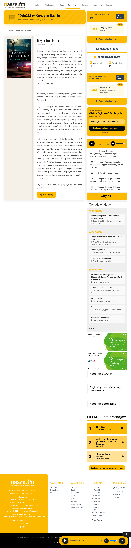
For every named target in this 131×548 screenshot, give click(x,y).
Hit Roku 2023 (96, 496)
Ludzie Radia (53, 487)
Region (73, 496)
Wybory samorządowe (77, 507)
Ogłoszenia (97, 5)
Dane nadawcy (22, 523)
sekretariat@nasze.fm (27, 499)
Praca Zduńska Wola (119, 492)
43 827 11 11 (19, 494)
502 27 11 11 (30, 494)
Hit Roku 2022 (96, 498)
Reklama (52, 493)
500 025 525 (21, 517)
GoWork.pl (116, 497)
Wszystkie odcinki (107, 132)
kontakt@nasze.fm (108, 56)
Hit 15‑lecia (95, 510)
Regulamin (40, 537)
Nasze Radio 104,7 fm (101, 374)
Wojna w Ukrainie (76, 504)
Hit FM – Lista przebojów (106, 417)
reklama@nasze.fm (30, 505)
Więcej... (107, 196)
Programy (73, 5)
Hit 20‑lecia (95, 507)
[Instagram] (24, 527)
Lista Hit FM (95, 487)
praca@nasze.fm (25, 520)
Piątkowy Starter (97, 516)
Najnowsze (74, 487)
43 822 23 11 (13, 499)
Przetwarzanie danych (55, 537)
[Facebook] (20, 527)
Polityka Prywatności (25, 537)
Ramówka (86, 5)
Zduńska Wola (75, 493)
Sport (62, 5)
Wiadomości (50, 5)
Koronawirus (75, 501)
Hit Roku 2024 (96, 493)
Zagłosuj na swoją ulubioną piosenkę (107, 468)
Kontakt (109, 5)
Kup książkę (46, 195)
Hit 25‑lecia (95, 504)
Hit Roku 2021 (96, 501)
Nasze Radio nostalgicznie (103, 404)
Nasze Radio (35, 5)
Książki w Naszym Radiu (99, 513)
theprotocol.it (117, 495)
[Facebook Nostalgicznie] (22, 527)
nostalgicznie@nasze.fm (35, 517)
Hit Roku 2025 (96, 490)
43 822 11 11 (18, 505)
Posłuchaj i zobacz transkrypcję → (107, 128)
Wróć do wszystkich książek (18, 30)
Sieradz (73, 490)
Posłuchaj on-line (107, 39)
